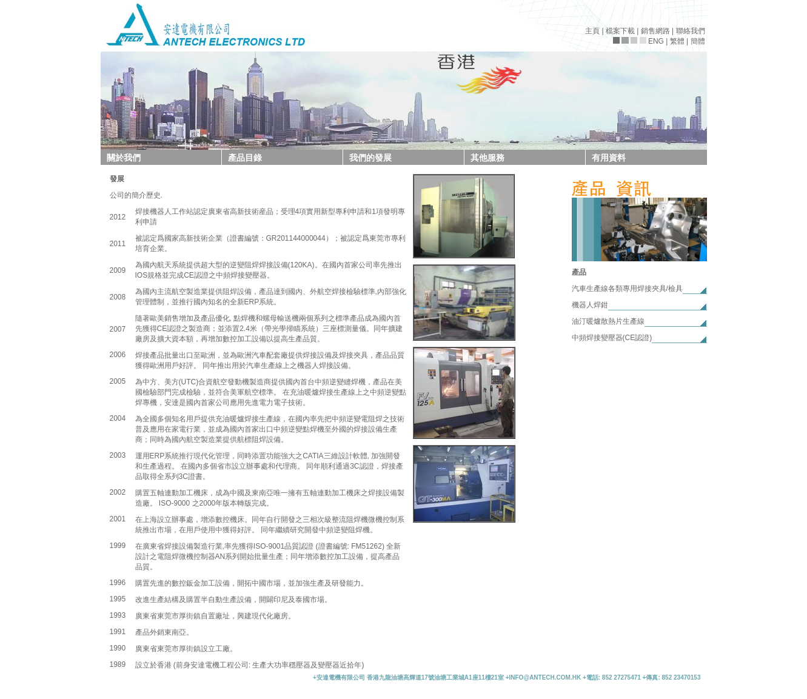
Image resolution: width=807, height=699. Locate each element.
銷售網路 (655, 31)
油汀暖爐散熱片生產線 (608, 321)
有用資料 (609, 157)
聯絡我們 (690, 31)
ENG (656, 41)
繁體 (677, 41)
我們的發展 (370, 157)
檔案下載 (620, 31)
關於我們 (124, 157)
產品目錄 (245, 157)
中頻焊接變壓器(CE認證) (612, 337)
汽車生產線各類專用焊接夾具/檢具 (627, 288)
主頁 (592, 31)
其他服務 (487, 157)
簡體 (698, 41)
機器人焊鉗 (590, 305)
